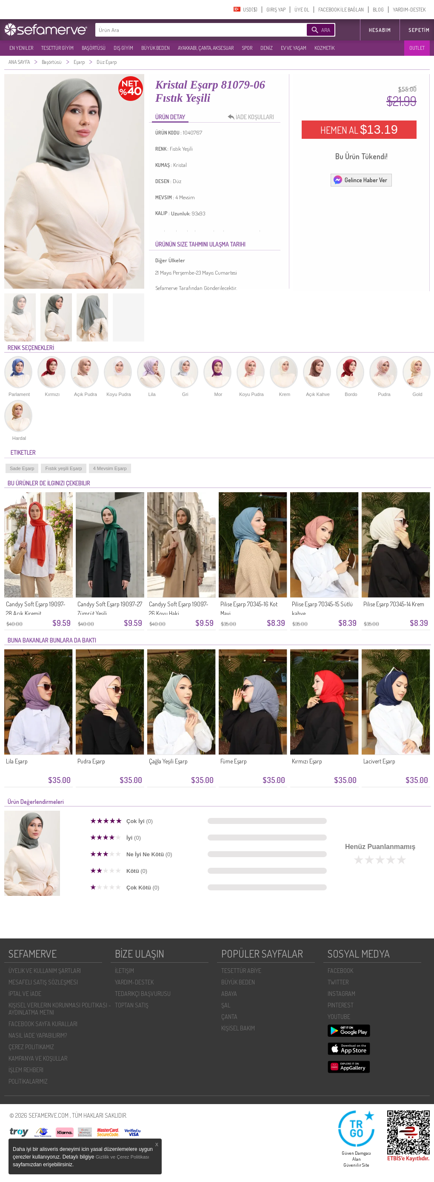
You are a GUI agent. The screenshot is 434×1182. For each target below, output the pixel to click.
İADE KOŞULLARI (253, 117)
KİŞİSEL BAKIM (238, 1028)
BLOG (378, 9)
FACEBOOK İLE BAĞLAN (341, 9)
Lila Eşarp (17, 761)
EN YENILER (21, 48)
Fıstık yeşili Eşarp (63, 468)
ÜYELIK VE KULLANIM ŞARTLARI (45, 970)
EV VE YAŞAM (293, 48)
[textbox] (188, 30)
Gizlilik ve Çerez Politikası (122, 1156)
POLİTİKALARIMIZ (28, 1081)
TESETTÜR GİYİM (57, 48)
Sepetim (419, 30)
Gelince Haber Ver (360, 180)
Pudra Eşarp (91, 761)
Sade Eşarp (22, 468)
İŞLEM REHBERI (26, 1069)
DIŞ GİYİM (123, 48)
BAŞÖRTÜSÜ (94, 48)
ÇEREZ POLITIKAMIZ (31, 1046)
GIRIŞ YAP (276, 9)
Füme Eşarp (233, 761)
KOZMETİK (324, 48)
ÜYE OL (301, 9)
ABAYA (229, 993)
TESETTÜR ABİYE (241, 970)
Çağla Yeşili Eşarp (168, 761)
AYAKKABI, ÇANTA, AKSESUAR (206, 48)
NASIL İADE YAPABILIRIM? (38, 1035)
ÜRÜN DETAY (170, 116)
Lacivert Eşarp (379, 761)
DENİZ (266, 48)
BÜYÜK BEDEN (155, 48)
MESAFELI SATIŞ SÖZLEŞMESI (43, 982)
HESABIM (380, 30)
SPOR (247, 48)
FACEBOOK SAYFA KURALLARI (43, 1023)
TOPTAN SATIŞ (131, 1005)
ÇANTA (229, 1016)
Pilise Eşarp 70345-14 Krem (393, 604)
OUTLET (417, 48)
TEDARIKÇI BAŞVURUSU (143, 993)
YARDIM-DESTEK (409, 9)
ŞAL (225, 1005)
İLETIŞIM (124, 970)
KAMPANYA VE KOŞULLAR (38, 1058)
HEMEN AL (359, 129)
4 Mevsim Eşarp (110, 468)
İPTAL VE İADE (25, 993)
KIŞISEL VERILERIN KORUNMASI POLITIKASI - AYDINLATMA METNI (60, 1008)
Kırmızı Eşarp (307, 761)
